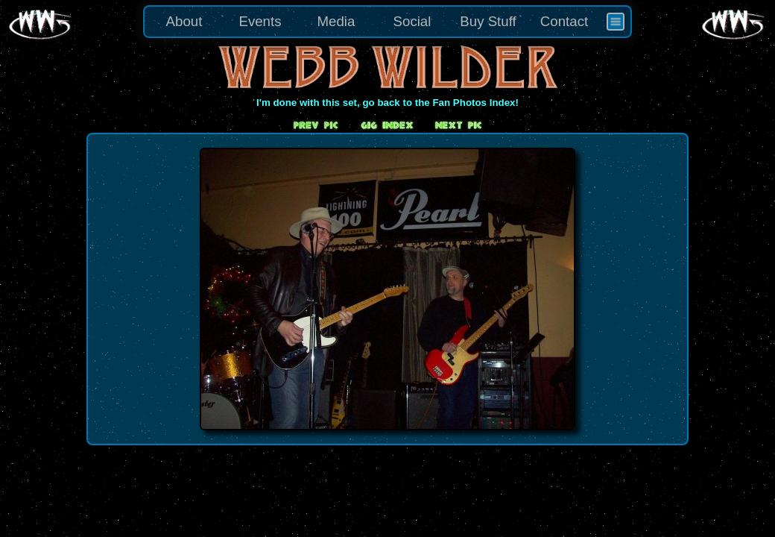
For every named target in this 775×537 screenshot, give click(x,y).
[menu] (387, 21)
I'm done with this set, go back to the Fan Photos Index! (387, 102)
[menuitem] (615, 22)
